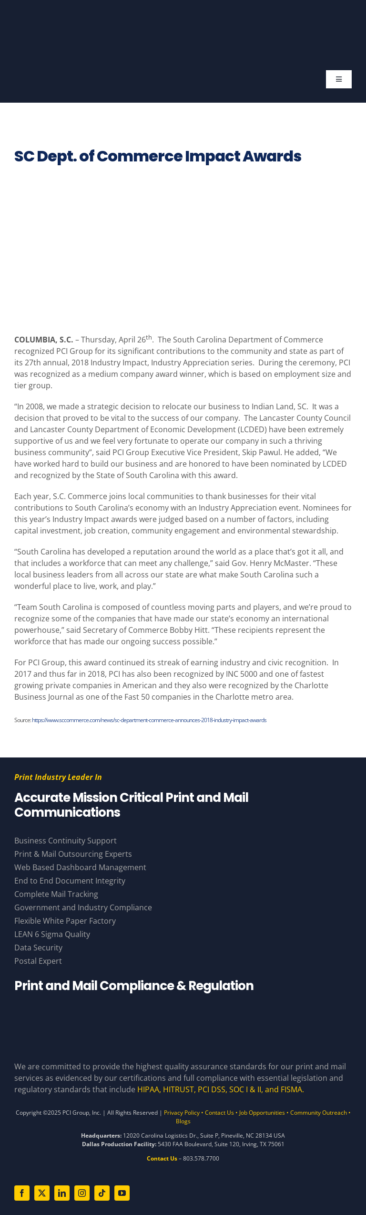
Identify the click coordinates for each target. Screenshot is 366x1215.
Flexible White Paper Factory (65, 921)
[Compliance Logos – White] (183, 1010)
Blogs (183, 1121)
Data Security (38, 947)
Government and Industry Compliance (83, 907)
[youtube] (122, 1193)
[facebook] (22, 1193)
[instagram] (82, 1193)
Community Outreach (318, 1112)
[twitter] (42, 1193)
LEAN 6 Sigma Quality (52, 934)
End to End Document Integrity (69, 880)
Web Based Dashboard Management (80, 867)
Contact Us (219, 1112)
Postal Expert (38, 961)
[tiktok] (102, 1193)
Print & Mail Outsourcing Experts (73, 854)
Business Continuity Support (65, 840)
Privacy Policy (182, 1112)
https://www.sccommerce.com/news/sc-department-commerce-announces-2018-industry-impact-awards (149, 720)
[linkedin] (62, 1193)
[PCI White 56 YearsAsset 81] (178, 18)
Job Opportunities (262, 1112)
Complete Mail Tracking (56, 894)
